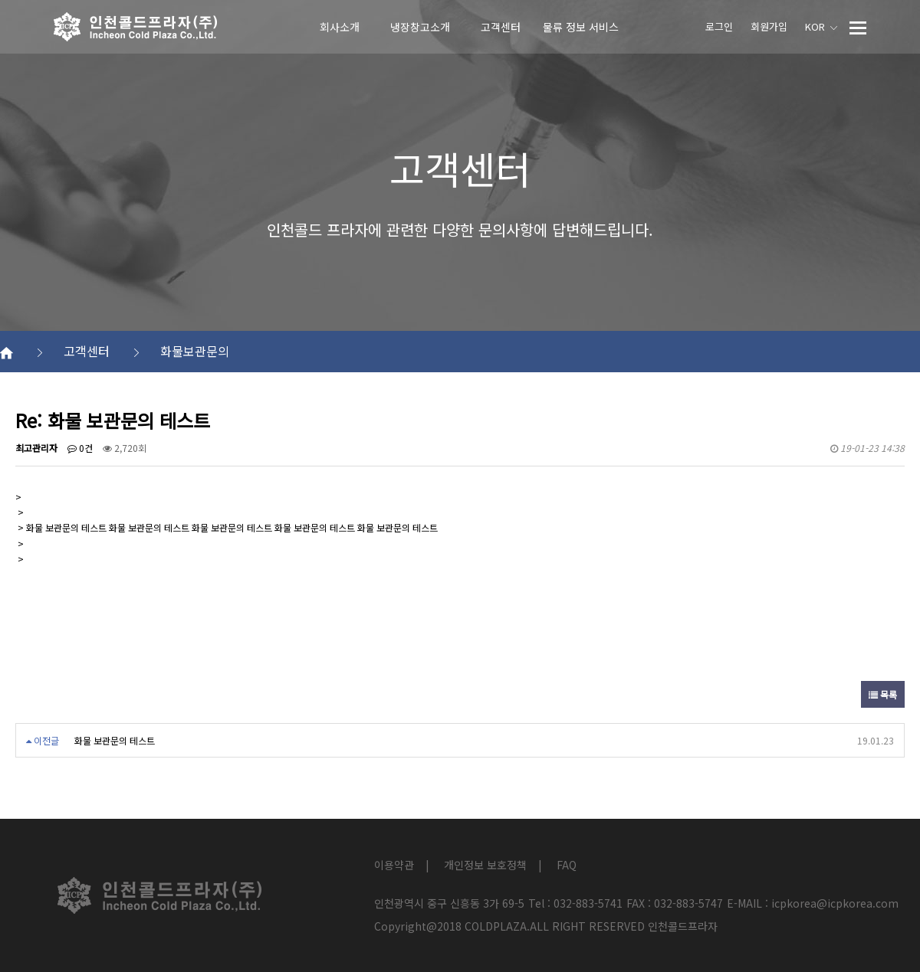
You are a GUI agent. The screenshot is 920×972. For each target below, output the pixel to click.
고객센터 (501, 26)
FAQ (567, 864)
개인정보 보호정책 (485, 864)
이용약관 (394, 864)
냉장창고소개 (420, 26)
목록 (883, 694)
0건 (80, 447)
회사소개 (340, 26)
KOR (821, 26)
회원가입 (769, 26)
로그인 (719, 26)
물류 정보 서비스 (581, 26)
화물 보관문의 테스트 (114, 740)
